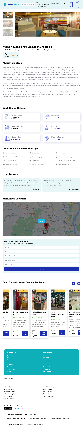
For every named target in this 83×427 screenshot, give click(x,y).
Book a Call (70, 4)
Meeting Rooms (47, 371)
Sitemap (19, 406)
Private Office (11, 367)
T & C (6, 406)
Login (76, 2)
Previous (73, 283)
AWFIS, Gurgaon (47, 389)
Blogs (57, 3)
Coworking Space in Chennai (60, 418)
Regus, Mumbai (8, 396)
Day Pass (9, 371)
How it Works (47, 358)
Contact (63, 3)
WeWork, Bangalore (10, 394)
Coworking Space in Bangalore (37, 418)
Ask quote (55, 118)
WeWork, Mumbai (48, 394)
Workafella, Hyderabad (10, 387)
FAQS (44, 355)
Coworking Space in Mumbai (16, 418)
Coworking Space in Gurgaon (36, 424)
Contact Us (10, 360)
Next (78, 283)
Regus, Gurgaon (9, 398)
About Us (9, 355)
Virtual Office (47, 369)
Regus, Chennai (47, 392)
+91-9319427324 (41, 6)
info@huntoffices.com (42, 3)
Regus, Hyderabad (48, 396)
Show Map (41, 221)
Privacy (12, 406)
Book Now (6, 333)
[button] (18, 34)
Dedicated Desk (47, 367)
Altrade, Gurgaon (9, 389)
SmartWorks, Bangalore (50, 387)
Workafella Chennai (9, 392)
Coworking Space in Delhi (15, 424)
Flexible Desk (11, 369)
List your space (47, 360)
